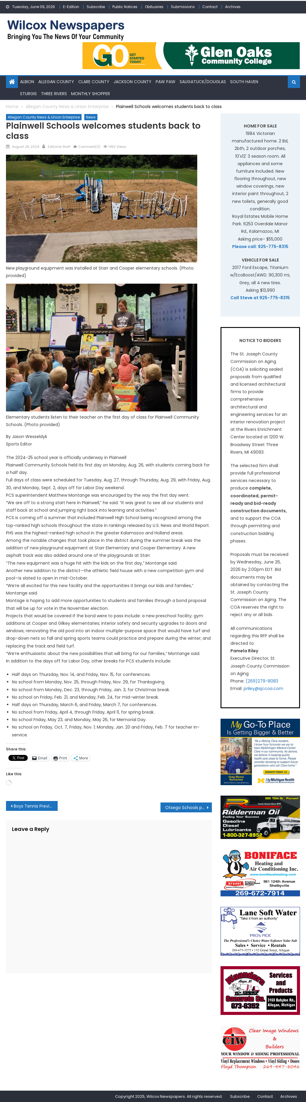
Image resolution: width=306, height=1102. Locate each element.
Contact (210, 6)
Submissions (183, 6)
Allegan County (56, 82)
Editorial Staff (59, 146)
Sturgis (28, 93)
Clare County (93, 82)
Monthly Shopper (90, 93)
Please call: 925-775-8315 (260, 246)
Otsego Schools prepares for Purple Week (188, 807)
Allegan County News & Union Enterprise (44, 116)
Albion (27, 82)
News (91, 116)
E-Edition (71, 6)
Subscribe (96, 6)
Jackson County (133, 82)
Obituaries (154, 6)
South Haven (244, 82)
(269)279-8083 (262, 681)
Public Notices (124, 6)
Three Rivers (54, 93)
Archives (233, 6)
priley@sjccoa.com (263, 688)
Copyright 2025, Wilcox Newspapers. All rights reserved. (169, 1096)
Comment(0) (89, 146)
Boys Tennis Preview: (35, 806)
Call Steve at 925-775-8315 (260, 297)
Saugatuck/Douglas (203, 82)
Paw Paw (165, 82)
